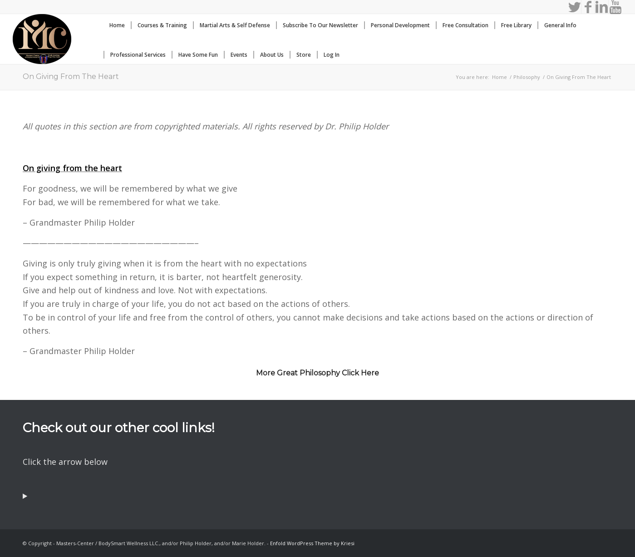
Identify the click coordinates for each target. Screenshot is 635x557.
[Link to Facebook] (588, 7)
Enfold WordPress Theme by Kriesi (312, 543)
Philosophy (526, 77)
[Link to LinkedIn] (601, 7)
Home (499, 77)
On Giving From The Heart (71, 76)
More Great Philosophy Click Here (317, 373)
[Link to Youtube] (615, 7)
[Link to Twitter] (574, 7)
